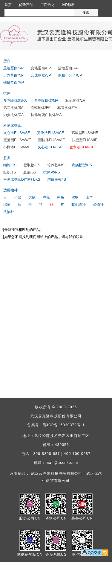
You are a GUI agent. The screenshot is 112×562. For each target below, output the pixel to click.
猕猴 (75, 197)
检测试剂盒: (12, 126)
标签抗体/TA (67, 108)
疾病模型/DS (82, 165)
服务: (7, 158)
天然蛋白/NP (13, 75)
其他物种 (78, 204)
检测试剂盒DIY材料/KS (21, 179)
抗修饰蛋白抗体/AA (46, 115)
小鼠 (17, 197)
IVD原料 (68, 5)
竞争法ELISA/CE (50, 133)
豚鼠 (46, 197)
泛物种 (8, 212)
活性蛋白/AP (68, 68)
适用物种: (11, 190)
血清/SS (29, 172)
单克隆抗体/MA (46, 100)
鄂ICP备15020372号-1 (64, 425)
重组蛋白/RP (13, 68)
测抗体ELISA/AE (51, 140)
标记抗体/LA (75, 100)
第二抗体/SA (13, 108)
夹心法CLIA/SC (50, 147)
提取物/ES (32, 165)
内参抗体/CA (13, 115)
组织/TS (9, 172)
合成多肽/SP (41, 75)
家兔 (60, 197)
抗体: (7, 93)
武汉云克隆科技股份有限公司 (56, 416)
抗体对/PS (51, 172)
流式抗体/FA (40, 108)
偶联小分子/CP (70, 75)
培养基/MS (55, 165)
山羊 (89, 197)
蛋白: (7, 61)
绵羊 (6, 204)
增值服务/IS (56, 179)
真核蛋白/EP (41, 68)
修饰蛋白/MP (13, 82)
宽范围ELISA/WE (17, 140)
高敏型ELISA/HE (84, 133)
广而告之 (47, 5)
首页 (8, 5)
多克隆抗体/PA (15, 100)
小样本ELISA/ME (16, 147)
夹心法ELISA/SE (16, 133)
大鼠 (32, 197)
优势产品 (26, 5)
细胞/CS (9, 165)
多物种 (98, 204)
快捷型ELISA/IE (84, 140)
